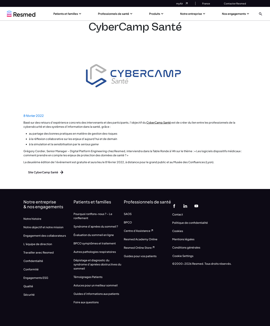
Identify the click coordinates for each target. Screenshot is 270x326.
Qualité (28, 286)
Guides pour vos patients (140, 256)
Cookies (177, 231)
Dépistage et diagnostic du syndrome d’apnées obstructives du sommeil (97, 264)
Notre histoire (32, 218)
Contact (177, 214)
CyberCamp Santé (158, 122)
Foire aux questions (86, 302)
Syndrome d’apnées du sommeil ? (96, 226)
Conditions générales (186, 247)
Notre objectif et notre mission (43, 227)
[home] (21, 13)
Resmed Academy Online (140, 239)
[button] (260, 13)
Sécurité (29, 294)
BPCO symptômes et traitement (95, 243)
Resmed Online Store (139, 247)
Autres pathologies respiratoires (95, 252)
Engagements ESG (35, 278)
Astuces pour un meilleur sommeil (96, 285)
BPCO (128, 222)
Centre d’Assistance (139, 231)
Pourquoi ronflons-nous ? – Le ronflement (93, 216)
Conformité (31, 269)
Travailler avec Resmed (38, 252)
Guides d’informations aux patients (96, 294)
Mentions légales (183, 239)
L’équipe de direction (37, 244)
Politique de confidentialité (190, 222)
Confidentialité (33, 261)
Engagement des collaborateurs (44, 235)
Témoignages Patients (88, 277)
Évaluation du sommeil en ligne (94, 235)
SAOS (128, 214)
